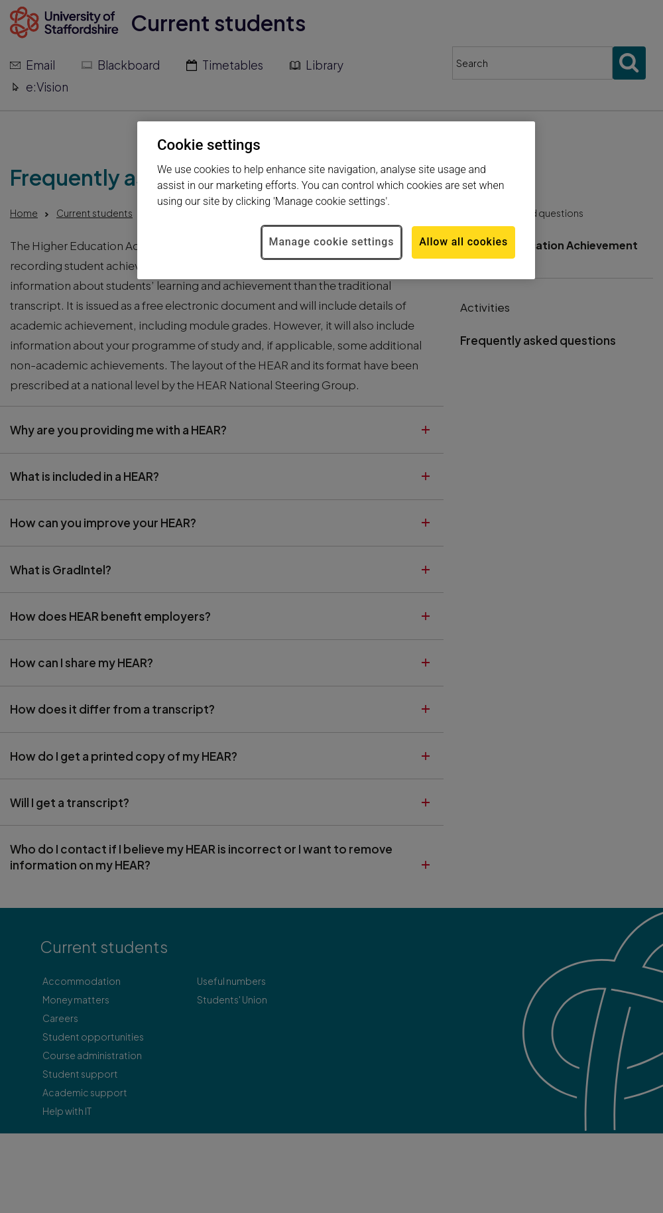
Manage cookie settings (331, 241)
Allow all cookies (463, 241)
